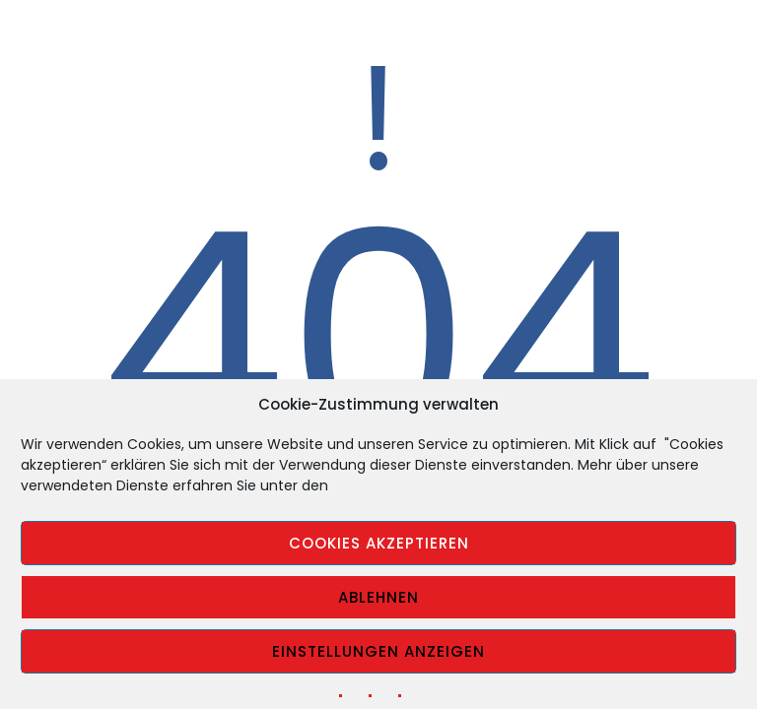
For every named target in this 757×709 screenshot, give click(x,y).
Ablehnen (378, 597)
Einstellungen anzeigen (378, 651)
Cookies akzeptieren (379, 543)
